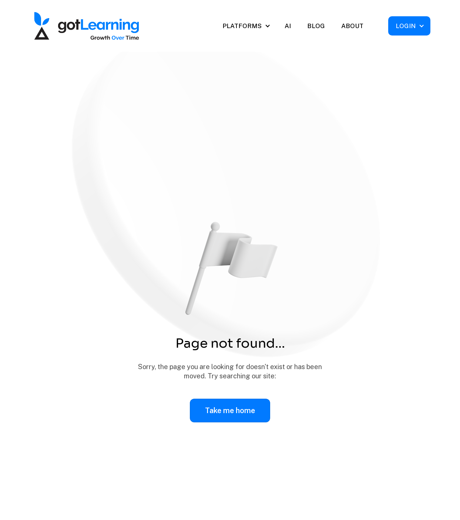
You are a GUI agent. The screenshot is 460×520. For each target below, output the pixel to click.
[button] (245, 26)
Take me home (230, 410)
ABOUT (352, 26)
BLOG (316, 26)
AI (288, 26)
